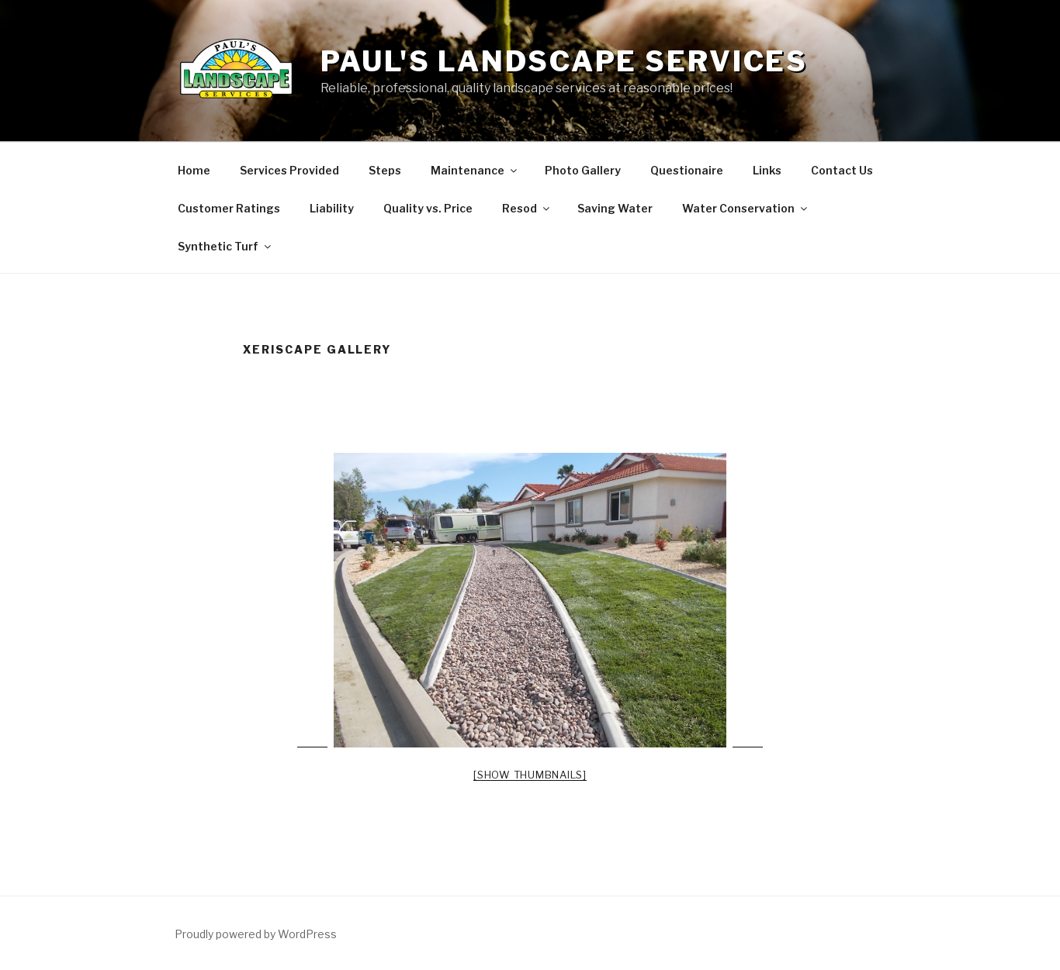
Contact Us (842, 170)
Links (767, 170)
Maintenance (475, 170)
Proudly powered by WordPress (256, 934)
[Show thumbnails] (530, 774)
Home (194, 170)
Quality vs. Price (428, 208)
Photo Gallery (583, 170)
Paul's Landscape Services (564, 61)
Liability (332, 208)
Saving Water (615, 208)
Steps (385, 170)
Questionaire (686, 170)
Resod (527, 208)
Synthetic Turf (225, 246)
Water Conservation (745, 208)
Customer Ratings (229, 208)
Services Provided (289, 170)
